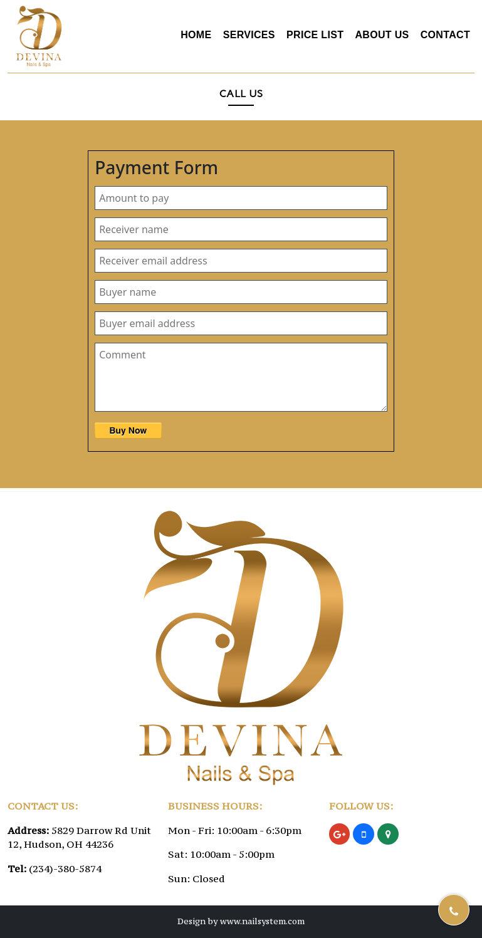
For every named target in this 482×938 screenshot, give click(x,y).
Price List (314, 34)
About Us (382, 34)
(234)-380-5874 (65, 868)
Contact (445, 34)
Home (196, 34)
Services (249, 34)
